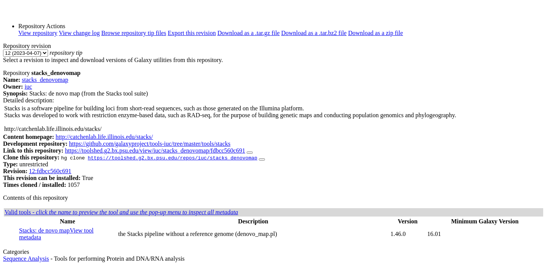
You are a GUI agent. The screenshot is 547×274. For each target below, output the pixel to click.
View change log (79, 33)
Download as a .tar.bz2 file (314, 33)
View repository (38, 33)
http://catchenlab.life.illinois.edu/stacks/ (104, 137)
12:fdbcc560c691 (50, 171)
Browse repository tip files (133, 33)
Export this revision (192, 33)
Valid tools (121, 212)
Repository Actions (41, 26)
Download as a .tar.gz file (248, 33)
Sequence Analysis (26, 258)
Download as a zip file (375, 33)
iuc (28, 86)
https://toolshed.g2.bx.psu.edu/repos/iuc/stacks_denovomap (172, 157)
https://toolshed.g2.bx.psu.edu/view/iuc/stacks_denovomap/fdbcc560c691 (155, 150)
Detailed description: (28, 100)
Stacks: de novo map (44, 230)
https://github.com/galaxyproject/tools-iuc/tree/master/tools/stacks (149, 143)
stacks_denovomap (45, 79)
